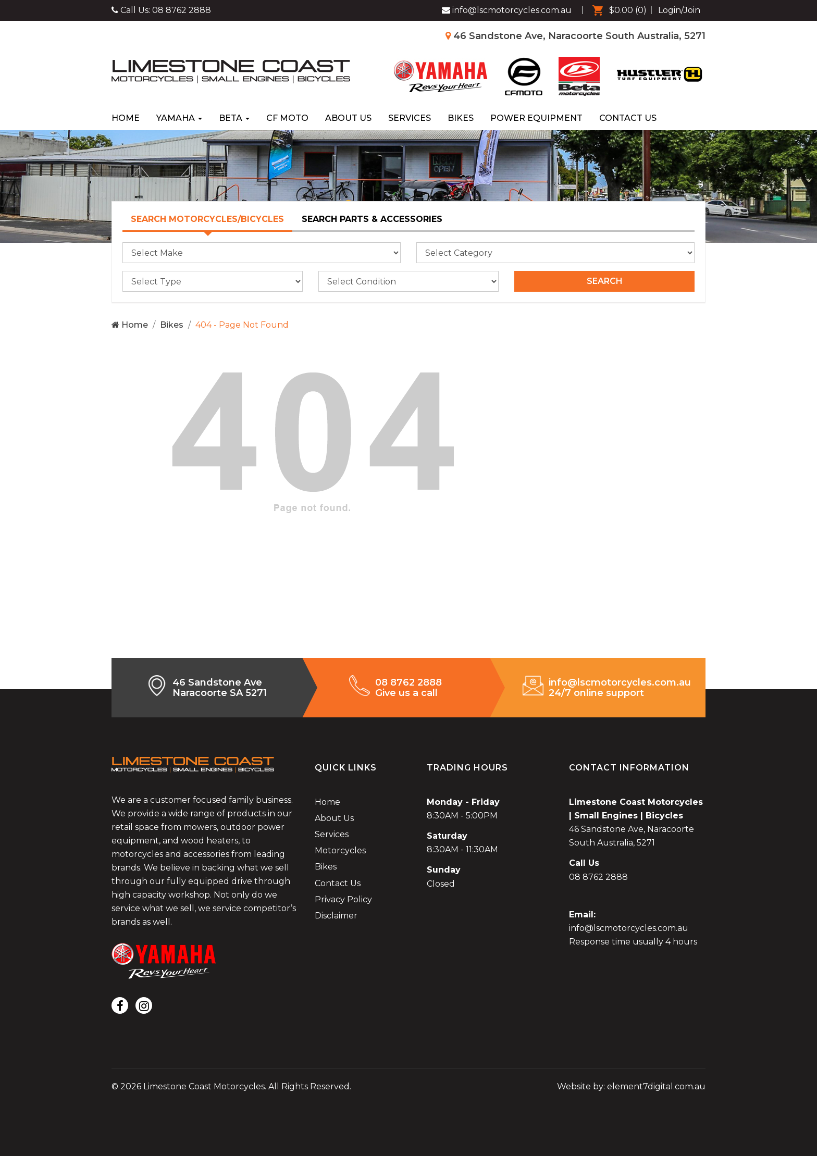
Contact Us (628, 118)
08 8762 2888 (181, 10)
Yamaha (179, 118)
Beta (234, 118)
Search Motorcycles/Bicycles (207, 219)
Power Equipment (536, 118)
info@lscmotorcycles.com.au (628, 928)
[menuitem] (617, 10)
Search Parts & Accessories (372, 219)
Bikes (461, 118)
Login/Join (679, 10)
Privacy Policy (343, 899)
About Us (348, 118)
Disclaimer (336, 916)
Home (126, 118)
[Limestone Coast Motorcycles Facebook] (507, 10)
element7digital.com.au (656, 1086)
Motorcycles (340, 850)
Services (409, 118)
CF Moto (287, 118)
